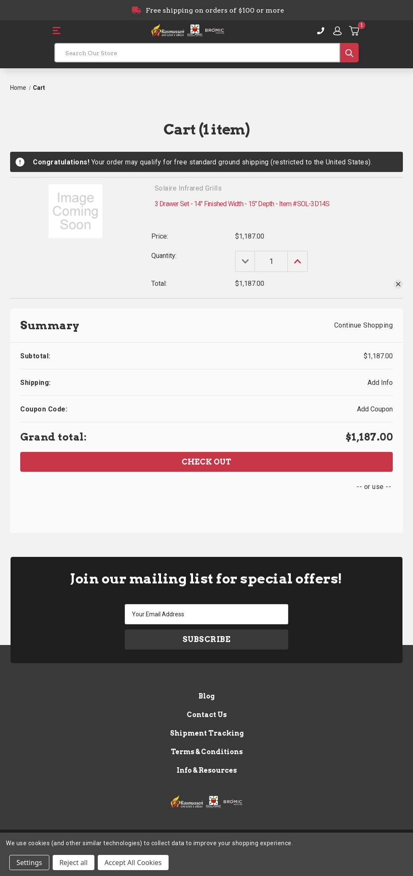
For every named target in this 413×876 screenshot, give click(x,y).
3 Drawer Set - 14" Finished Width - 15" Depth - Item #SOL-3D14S (242, 204)
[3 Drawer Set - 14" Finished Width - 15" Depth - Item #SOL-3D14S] (272, 261)
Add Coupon (375, 409)
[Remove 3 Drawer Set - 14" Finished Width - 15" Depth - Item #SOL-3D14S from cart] (398, 284)
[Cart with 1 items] (354, 31)
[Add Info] (380, 383)
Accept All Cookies (133, 862)
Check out (206, 461)
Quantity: (164, 256)
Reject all (73, 862)
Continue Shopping (363, 325)
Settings (29, 862)
